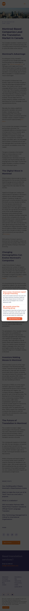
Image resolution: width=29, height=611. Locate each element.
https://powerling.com (14, 318)
